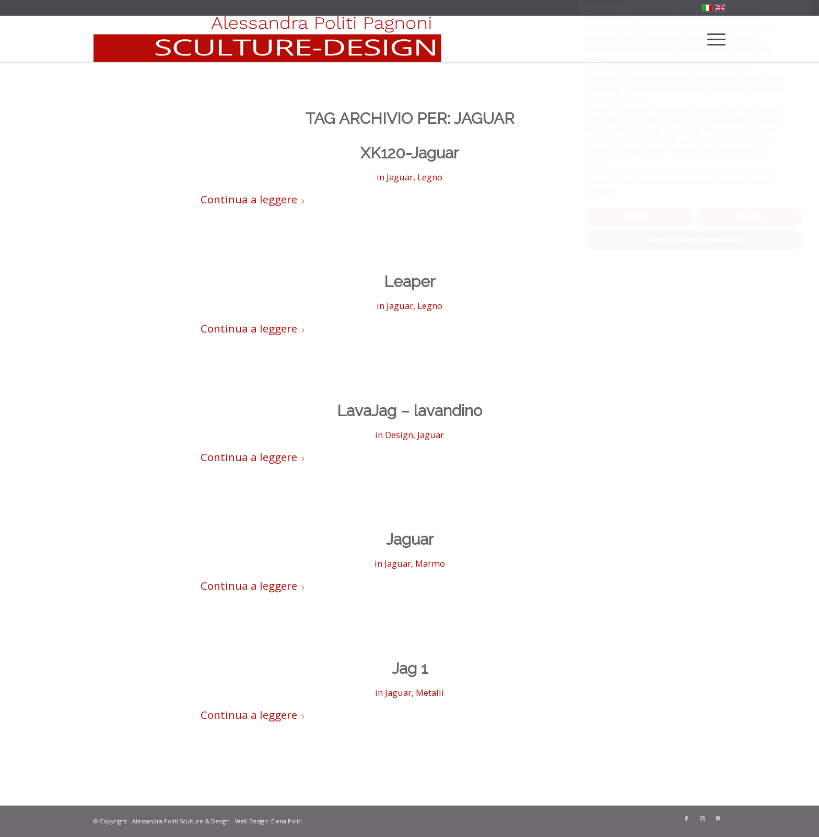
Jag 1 (410, 668)
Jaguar (400, 177)
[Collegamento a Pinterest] (718, 819)
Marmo (430, 563)
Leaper (409, 281)
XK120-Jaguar (409, 153)
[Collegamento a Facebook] (686, 819)
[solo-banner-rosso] (267, 39)
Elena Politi (286, 821)
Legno (429, 177)
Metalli (430, 692)
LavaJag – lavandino (409, 411)
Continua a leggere (253, 199)
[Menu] (713, 39)
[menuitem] (713, 39)
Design (399, 435)
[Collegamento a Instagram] (702, 819)
